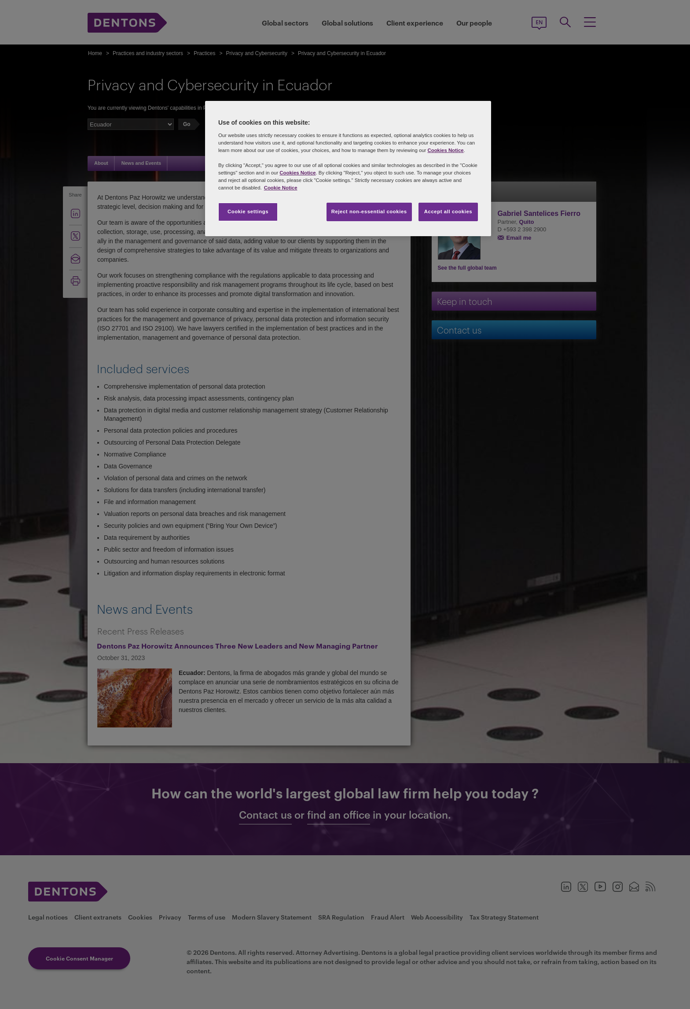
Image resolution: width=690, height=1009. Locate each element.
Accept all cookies (448, 211)
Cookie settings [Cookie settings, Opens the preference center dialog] (248, 211)
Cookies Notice (445, 150)
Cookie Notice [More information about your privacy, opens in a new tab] (280, 187)
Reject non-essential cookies (369, 211)
